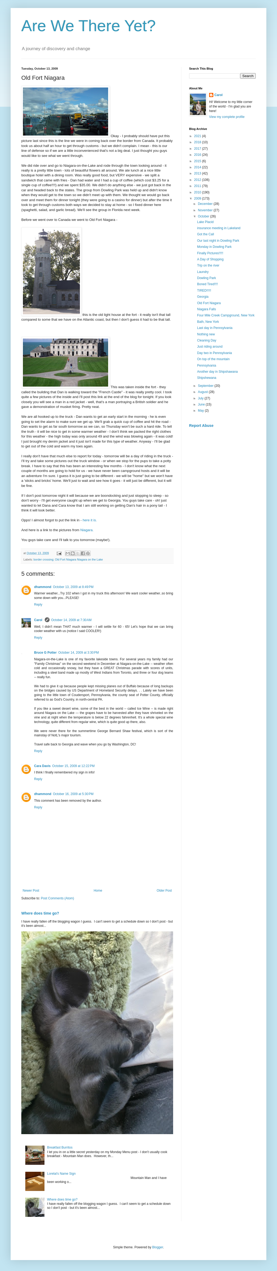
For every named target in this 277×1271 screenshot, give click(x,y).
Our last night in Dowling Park (218, 241)
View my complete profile (227, 117)
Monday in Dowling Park (214, 247)
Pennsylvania (206, 365)
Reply (38, 604)
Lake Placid (205, 222)
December (206, 204)
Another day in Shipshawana (217, 372)
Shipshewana (206, 378)
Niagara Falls (206, 309)
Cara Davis (42, 766)
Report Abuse (201, 425)
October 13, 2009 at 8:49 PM (73, 587)
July (201, 398)
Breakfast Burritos (59, 1147)
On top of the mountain (213, 359)
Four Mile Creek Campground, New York (225, 315)
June (202, 404)
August (203, 392)
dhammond (42, 587)
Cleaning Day (206, 340)
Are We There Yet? (88, 26)
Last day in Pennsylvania (215, 328)
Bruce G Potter (45, 652)
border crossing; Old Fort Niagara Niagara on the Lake (68, 559)
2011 (198, 186)
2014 (198, 167)
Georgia (203, 297)
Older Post (164, 890)
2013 (198, 173)
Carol (38, 620)
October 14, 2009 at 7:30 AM (71, 620)
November (206, 210)
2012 (198, 180)
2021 (198, 136)
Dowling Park (206, 278)
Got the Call (205, 234)
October (204, 216)
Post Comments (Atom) (57, 898)
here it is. (90, 520)
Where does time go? (40, 913)
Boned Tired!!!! (207, 284)
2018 (198, 142)
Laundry (203, 272)
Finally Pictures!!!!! (210, 253)
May (201, 410)
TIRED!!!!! (204, 290)
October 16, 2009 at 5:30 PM (73, 794)
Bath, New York (208, 322)
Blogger (157, 1247)
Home (98, 890)
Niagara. (86, 530)
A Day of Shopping (210, 259)
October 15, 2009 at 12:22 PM (73, 766)
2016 (198, 155)
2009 (198, 198)
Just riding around (209, 346)
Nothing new (206, 334)
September (206, 386)
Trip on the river (208, 265)
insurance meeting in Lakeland (219, 228)
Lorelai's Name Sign (61, 1173)
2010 (198, 192)
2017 (198, 148)
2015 (198, 161)
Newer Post (31, 890)
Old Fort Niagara (209, 303)
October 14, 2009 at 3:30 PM (78, 652)
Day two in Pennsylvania (214, 353)
